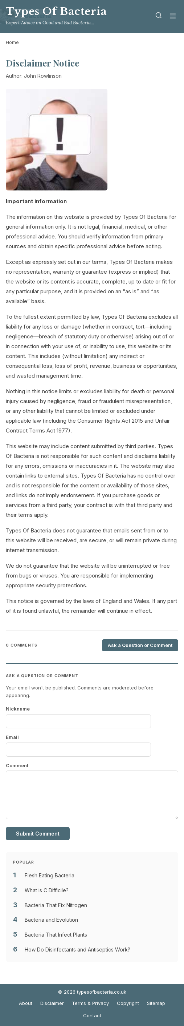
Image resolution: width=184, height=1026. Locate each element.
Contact (92, 1015)
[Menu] (172, 17)
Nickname (18, 709)
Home (12, 42)
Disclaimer (52, 1003)
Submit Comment (38, 833)
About (25, 1003)
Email (12, 737)
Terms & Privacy (90, 1003)
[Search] (159, 16)
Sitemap (156, 1003)
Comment (17, 765)
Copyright (128, 1003)
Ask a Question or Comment (140, 645)
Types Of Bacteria (56, 11)
